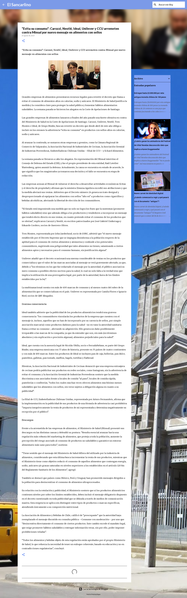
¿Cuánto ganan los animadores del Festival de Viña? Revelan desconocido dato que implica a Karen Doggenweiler (152, 145)
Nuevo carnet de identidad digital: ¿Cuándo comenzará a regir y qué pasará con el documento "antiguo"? (151, 197)
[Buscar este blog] (171, 5)
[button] (23, 41)
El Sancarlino (19, 4)
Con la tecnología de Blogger (93, 589)
